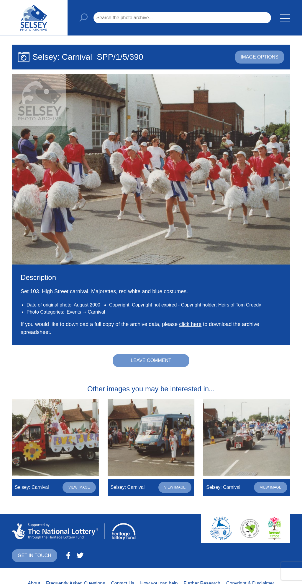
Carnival (96, 311)
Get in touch (34, 555)
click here (190, 324)
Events (74, 311)
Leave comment (151, 360)
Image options (259, 56)
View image (79, 487)
